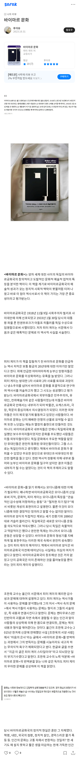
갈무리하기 (65, 753)
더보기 (73, 4)
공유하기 (73, 753)
